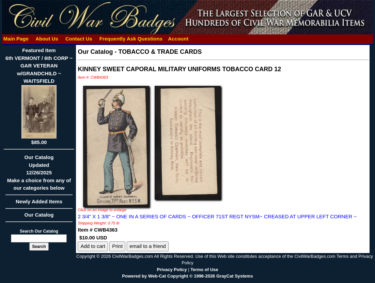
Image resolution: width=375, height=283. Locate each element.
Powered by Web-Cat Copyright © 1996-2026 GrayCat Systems (187, 276)
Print (117, 246)
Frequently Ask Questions (131, 39)
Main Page (16, 39)
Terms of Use (204, 269)
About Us (47, 39)
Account (178, 39)
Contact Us (79, 39)
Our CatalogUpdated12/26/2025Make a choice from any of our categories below (39, 174)
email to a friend (147, 246)
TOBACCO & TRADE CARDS (160, 51)
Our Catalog (39, 215)
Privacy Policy (172, 269)
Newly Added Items (39, 204)
